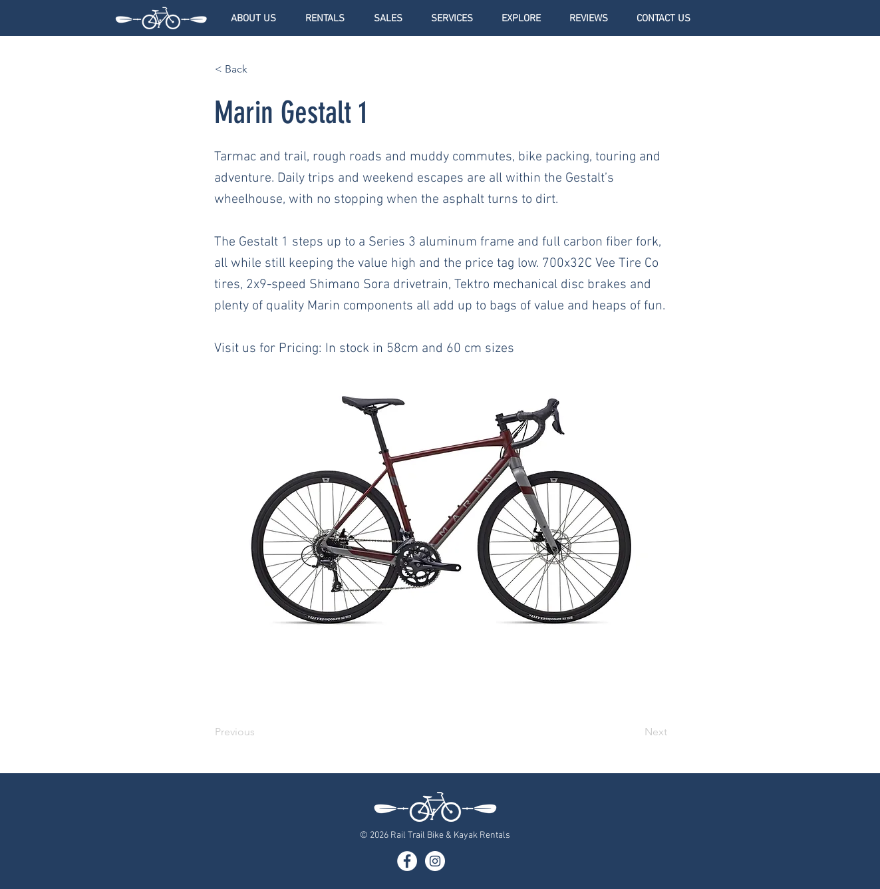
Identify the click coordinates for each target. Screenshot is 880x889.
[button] (325, 19)
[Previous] (259, 732)
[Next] (634, 732)
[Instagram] (435, 861)
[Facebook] (407, 861)
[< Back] (259, 69)
